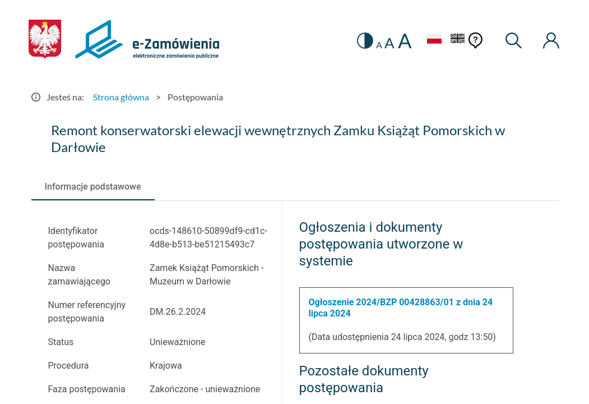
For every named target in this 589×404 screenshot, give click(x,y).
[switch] (365, 40)
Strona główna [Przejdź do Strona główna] (121, 96)
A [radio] (379, 45)
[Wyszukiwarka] (513, 40)
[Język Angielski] (458, 40)
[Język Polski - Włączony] (434, 40)
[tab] (93, 186)
